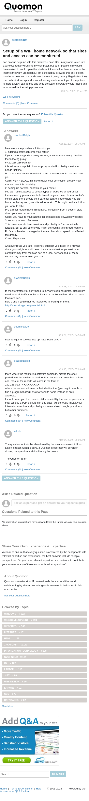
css (10, 694)
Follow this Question (52, 114)
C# (10, 663)
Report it (48, 121)
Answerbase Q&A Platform (15, 791)
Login (23, 19)
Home (9, 19)
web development (20, 620)
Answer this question (22, 121)
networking (15, 97)
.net (10, 675)
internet (14, 632)
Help (38, 788)
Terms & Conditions (21, 788)
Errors (13, 687)
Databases (15, 700)
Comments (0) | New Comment (20, 103)
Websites (14, 626)
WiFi (5, 97)
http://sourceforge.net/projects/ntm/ (25, 305)
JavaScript (15, 644)
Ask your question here (17, 595)
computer (15, 657)
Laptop (13, 669)
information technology (25, 650)
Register (39, 19)
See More (7, 706)
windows (14, 614)
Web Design (15, 681)
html (11, 638)
